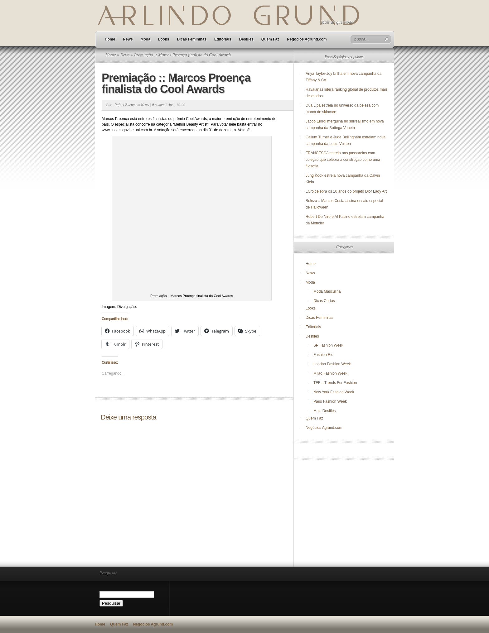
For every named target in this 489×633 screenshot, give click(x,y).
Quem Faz (270, 39)
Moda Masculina (327, 291)
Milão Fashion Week (330, 373)
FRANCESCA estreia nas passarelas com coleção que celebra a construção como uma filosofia (343, 159)
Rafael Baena (124, 105)
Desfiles (246, 39)
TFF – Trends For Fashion (335, 383)
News (128, 39)
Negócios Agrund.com (307, 39)
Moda (145, 39)
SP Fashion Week (328, 345)
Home (110, 39)
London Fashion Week (332, 364)
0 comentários (162, 105)
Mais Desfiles (324, 411)
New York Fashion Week (333, 392)
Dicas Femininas (191, 39)
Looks (163, 39)
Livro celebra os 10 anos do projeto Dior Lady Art (347, 191)
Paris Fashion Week (330, 401)
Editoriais (222, 39)
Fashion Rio (323, 354)
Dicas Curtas (324, 301)
